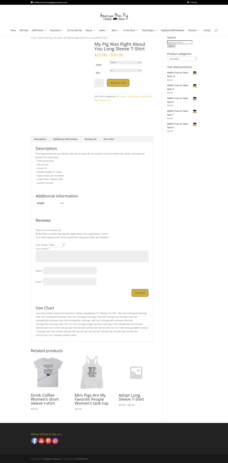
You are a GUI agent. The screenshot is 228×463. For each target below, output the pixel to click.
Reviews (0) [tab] (91, 139)
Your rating (42, 244)
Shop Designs (148, 30)
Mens (114, 30)
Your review (43, 248)
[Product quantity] (99, 83)
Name (40, 270)
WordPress (82, 458)
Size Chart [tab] (109, 139)
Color (99, 64)
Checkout (192, 30)
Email (39, 281)
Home (13, 30)
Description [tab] (40, 139)
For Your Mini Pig (74, 30)
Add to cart (118, 83)
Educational (55, 30)
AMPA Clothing (45, 37)
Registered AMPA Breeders (172, 30)
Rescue (89, 30)
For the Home (129, 30)
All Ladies (58, 37)
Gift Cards (24, 30)
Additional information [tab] (65, 139)
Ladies (102, 30)
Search (171, 46)
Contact (207, 30)
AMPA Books (37, 30)
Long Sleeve (134, 96)
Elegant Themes (52, 458)
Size (98, 72)
